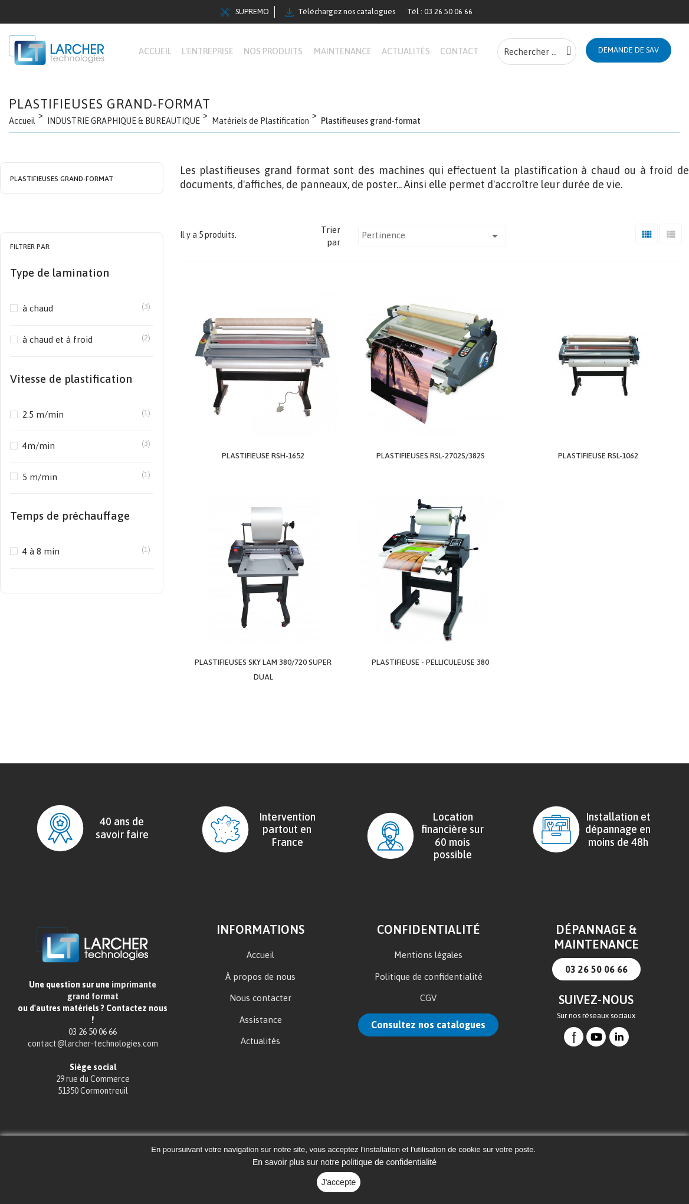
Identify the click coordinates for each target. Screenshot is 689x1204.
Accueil (260, 988)
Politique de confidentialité (429, 1010)
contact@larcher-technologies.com (93, 1077)
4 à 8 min (81, 586)
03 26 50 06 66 (596, 1003)
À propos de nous (260, 1010)
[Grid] (646, 269)
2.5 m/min (81, 449)
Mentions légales (428, 988)
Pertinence (432, 271)
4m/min (81, 480)
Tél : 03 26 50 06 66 (440, 11)
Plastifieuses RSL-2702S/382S (430, 490)
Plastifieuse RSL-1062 (598, 490)
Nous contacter (260, 1031)
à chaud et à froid (81, 374)
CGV (428, 1031)
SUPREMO (245, 12)
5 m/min (81, 511)
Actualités (260, 1075)
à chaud (81, 343)
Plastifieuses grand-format (61, 214)
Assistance (260, 1053)
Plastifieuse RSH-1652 (263, 490)
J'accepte (338, 1182)
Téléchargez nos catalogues (340, 12)
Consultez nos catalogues (428, 1058)
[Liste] (671, 269)
